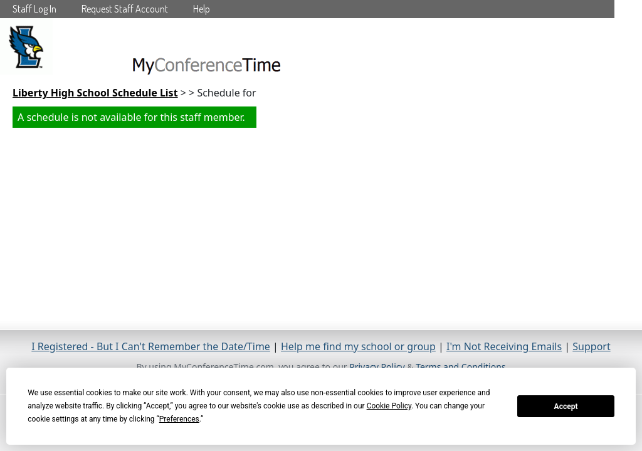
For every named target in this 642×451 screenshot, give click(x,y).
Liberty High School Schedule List (95, 93)
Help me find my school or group (358, 346)
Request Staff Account (125, 9)
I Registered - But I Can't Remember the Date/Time (150, 346)
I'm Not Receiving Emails (504, 346)
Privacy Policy (376, 367)
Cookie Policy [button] (389, 406)
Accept (566, 406)
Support (591, 346)
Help (201, 9)
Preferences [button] (179, 419)
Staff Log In (34, 9)
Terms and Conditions (460, 367)
